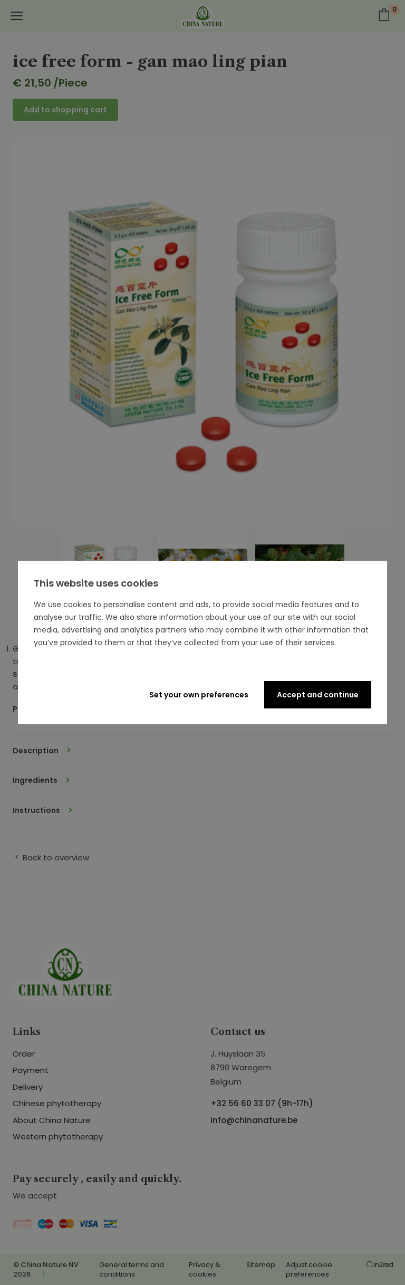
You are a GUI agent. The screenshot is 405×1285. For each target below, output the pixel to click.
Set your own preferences (198, 694)
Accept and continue (318, 694)
